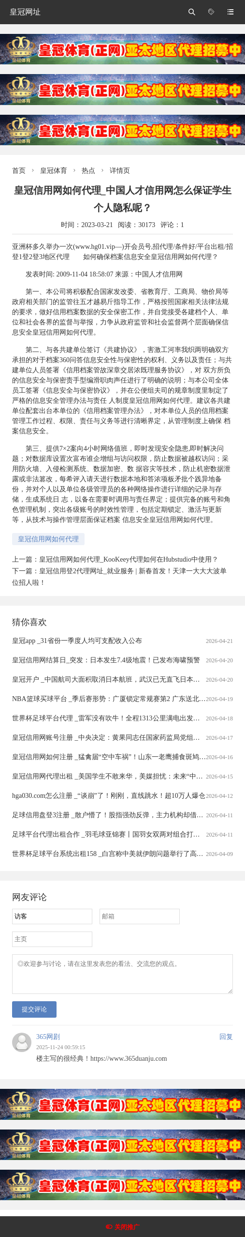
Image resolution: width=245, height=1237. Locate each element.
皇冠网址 (25, 12)
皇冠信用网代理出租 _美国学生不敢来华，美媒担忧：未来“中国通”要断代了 (126, 776)
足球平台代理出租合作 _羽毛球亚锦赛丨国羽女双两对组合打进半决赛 (116, 834)
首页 (19, 170)
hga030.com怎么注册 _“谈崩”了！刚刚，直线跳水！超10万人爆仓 (108, 795)
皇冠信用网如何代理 (48, 539)
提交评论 (34, 1015)
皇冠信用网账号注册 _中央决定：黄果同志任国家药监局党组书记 (109, 737)
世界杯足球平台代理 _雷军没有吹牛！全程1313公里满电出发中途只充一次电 (126, 718)
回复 (226, 1042)
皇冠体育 (53, 170)
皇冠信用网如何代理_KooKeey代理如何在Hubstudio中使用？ (128, 559)
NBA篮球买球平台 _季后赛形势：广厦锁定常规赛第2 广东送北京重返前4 (121, 698)
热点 (88, 170)
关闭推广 (127, 1227)
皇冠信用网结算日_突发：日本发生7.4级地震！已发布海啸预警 (106, 660)
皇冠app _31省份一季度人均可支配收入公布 (77, 640)
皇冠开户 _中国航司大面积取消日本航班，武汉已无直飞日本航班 (109, 679)
